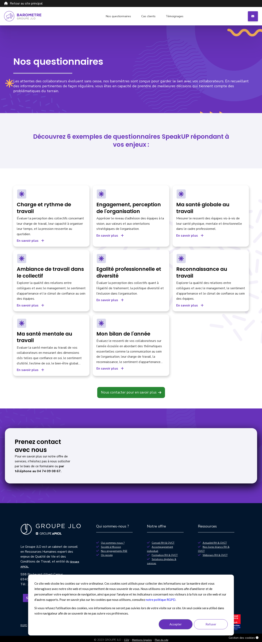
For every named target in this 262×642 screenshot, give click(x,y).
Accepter (175, 624)
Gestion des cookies (244, 638)
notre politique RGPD (160, 599)
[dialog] (131, 605)
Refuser (211, 624)
